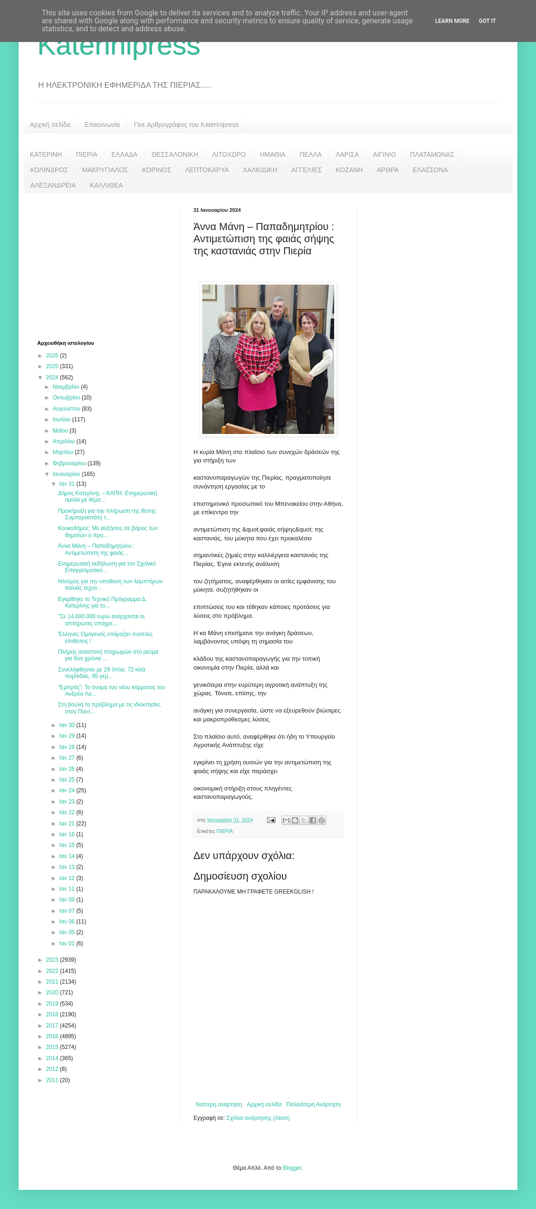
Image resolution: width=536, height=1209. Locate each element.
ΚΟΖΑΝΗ (349, 170)
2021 (53, 981)
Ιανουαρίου (67, 474)
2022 (53, 971)
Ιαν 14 (67, 856)
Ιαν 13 (67, 867)
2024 (53, 377)
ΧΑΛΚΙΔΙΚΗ (260, 170)
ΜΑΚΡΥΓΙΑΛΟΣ (105, 170)
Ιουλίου (62, 419)
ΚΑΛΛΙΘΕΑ (106, 185)
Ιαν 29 (67, 736)
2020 (53, 992)
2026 (53, 355)
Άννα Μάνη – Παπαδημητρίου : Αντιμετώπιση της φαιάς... (96, 549)
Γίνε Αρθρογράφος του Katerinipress (186, 124)
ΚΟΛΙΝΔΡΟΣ (49, 170)
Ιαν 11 (67, 889)
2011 (53, 1080)
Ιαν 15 (67, 845)
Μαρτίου (64, 452)
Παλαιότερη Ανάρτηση (313, 1104)
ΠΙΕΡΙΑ (86, 154)
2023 (53, 960)
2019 (53, 1003)
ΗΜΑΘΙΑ (273, 154)
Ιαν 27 (67, 758)
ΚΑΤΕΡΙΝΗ (46, 154)
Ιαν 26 (67, 769)
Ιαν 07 (67, 911)
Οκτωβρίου (67, 397)
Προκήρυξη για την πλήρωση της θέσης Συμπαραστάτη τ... (107, 514)
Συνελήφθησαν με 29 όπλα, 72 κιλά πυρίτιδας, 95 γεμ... (101, 672)
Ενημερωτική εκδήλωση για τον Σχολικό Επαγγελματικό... (107, 566)
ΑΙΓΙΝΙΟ (384, 154)
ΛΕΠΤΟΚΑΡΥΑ (207, 170)
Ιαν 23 (67, 801)
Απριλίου (64, 441)
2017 (53, 1025)
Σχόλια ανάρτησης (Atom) (258, 1118)
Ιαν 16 (67, 834)
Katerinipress (118, 45)
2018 (53, 1014)
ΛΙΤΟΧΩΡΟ (229, 154)
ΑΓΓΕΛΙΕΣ (306, 170)
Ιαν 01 (67, 943)
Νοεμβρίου (67, 387)
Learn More (452, 21)
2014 (53, 1058)
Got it (487, 21)
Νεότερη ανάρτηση (219, 1104)
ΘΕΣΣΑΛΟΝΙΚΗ (174, 154)
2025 (53, 366)
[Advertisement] (107, 265)
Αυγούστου (67, 408)
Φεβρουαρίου (70, 463)
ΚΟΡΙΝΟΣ (157, 170)
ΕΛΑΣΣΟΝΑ (430, 170)
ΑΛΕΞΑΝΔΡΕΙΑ (53, 185)
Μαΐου (61, 430)
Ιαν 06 (67, 921)
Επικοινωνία (102, 124)
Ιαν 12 (67, 878)
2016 (53, 1036)
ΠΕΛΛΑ (311, 154)
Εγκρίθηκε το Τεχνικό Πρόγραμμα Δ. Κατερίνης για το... (102, 602)
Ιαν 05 (67, 932)
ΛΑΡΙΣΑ (347, 154)
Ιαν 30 (67, 725)
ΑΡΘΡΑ (388, 170)
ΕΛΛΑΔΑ (124, 154)
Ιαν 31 (67, 484)
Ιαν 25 (67, 779)
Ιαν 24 (67, 790)
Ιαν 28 (67, 747)
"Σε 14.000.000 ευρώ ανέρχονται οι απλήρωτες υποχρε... (101, 619)
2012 (53, 1069)
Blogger (292, 1168)
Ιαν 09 (67, 899)
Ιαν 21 (67, 823)
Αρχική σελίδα (50, 124)
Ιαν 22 (67, 812)
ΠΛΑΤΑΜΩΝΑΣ (432, 154)
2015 (53, 1047)
